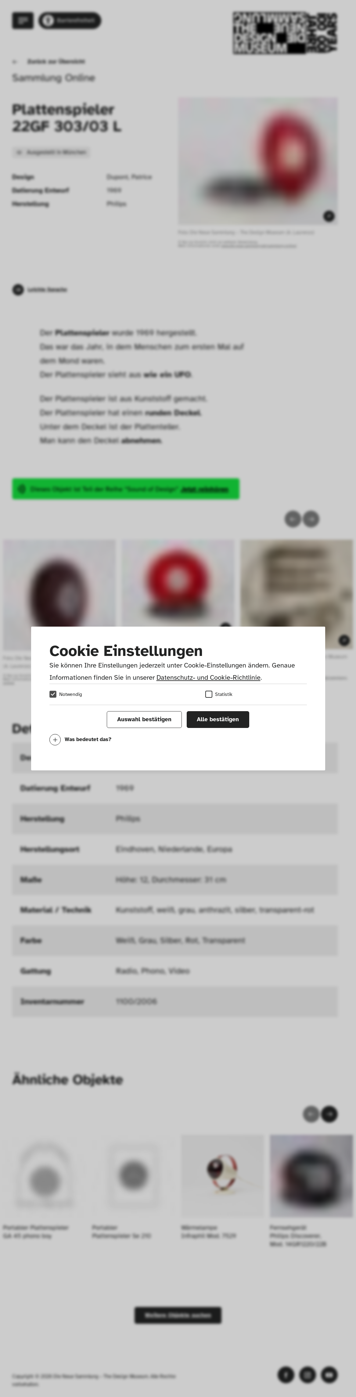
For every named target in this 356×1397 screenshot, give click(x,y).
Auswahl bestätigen (144, 719)
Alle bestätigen (218, 719)
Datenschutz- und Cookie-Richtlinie (208, 677)
